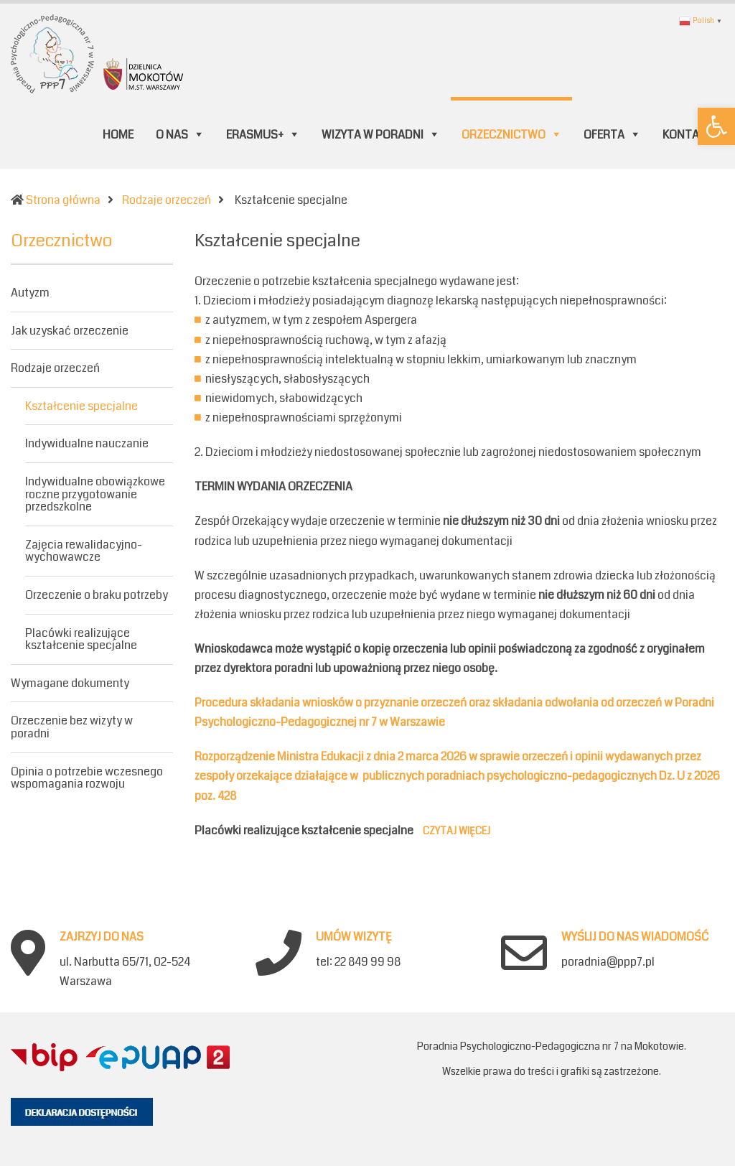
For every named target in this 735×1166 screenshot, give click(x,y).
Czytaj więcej (456, 830)
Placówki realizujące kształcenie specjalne (81, 639)
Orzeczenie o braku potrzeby (96, 595)
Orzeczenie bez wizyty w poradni (72, 727)
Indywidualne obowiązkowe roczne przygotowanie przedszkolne (95, 494)
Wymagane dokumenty (70, 683)
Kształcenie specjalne (81, 406)
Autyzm (30, 293)
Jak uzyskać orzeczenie (69, 330)
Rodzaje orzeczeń (55, 368)
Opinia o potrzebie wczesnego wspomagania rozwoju (87, 778)
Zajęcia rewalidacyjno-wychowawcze (83, 551)
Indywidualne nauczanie (87, 443)
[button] (716, 126)
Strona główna (63, 200)
